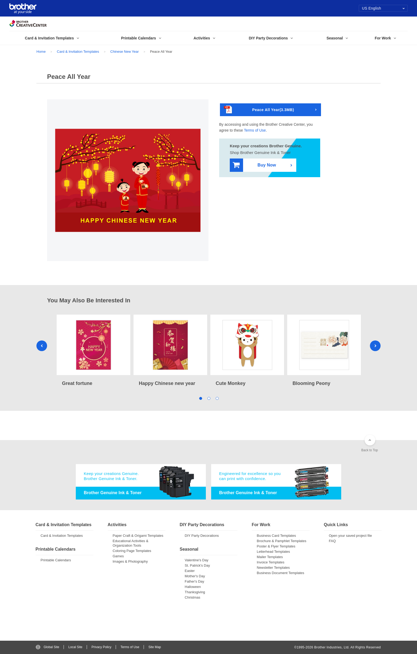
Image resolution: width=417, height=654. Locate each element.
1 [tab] (200, 398)
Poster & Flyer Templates (276, 546)
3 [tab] (216, 398)
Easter (190, 571)
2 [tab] (208, 398)
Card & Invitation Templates (78, 52)
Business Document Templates (280, 573)
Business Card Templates (276, 536)
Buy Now (254, 165)
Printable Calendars (56, 560)
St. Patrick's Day (197, 565)
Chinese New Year (124, 52)
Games (118, 556)
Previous (41, 345)
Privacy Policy (101, 647)
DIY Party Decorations (202, 536)
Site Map (154, 647)
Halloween (193, 587)
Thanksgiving (195, 592)
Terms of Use (255, 130)
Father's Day (194, 581)
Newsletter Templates (273, 568)
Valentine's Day (196, 560)
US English (383, 8)
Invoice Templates (271, 562)
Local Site (75, 647)
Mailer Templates (270, 557)
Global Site (47, 647)
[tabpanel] (93, 351)
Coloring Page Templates (132, 551)
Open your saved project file (350, 536)
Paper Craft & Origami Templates (138, 536)
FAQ (332, 541)
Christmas (193, 597)
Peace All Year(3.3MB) (259, 110)
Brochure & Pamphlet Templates (281, 541)
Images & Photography (130, 561)
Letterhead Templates (273, 552)
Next (375, 345)
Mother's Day (195, 576)
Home (41, 52)
